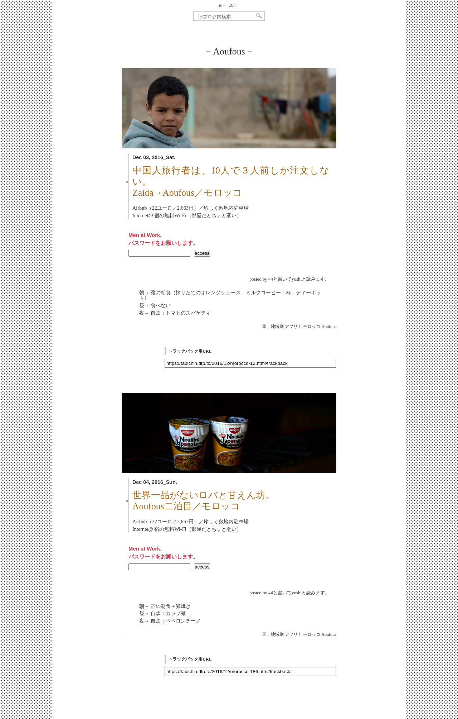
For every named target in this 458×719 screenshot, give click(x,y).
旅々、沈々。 (229, 6)
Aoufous (328, 326)
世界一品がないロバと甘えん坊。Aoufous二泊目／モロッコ (203, 500)
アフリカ (293, 326)
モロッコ (311, 326)
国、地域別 (273, 326)
